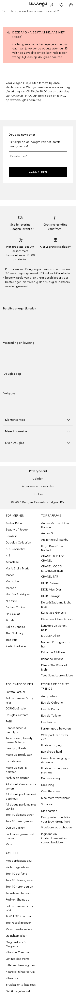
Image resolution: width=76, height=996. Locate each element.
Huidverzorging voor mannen (55, 770)
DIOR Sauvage (50, 596)
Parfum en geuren (17, 778)
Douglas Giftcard (17, 715)
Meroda (11, 588)
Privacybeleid (38, 471)
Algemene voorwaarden (38, 486)
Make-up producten (19, 754)
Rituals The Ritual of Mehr (54, 667)
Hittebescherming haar (21, 965)
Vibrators (12, 978)
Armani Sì (47, 533)
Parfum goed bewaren (56, 728)
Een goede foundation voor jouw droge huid (56, 819)
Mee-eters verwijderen (56, 798)
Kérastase (12, 562)
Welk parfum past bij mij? (55, 737)
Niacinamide (49, 811)
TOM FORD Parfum (18, 916)
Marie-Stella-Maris (17, 568)
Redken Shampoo (17, 899)
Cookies (37, 494)
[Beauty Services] (42, 5)
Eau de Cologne (52, 702)
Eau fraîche (48, 722)
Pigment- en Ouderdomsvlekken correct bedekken (54, 838)
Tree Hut (11, 640)
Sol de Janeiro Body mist (19, 700)
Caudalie (12, 536)
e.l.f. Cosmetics (16, 549)
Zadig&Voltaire (16, 646)
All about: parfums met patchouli (21, 796)
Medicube (12, 581)
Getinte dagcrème (18, 959)
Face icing (47, 785)
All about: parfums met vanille (21, 807)
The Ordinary (14, 633)
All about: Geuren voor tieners (21, 786)
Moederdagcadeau (19, 860)
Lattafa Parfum (15, 692)
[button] (38, 419)
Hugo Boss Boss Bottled (52, 548)
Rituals (10, 620)
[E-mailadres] (38, 156)
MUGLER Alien (50, 636)
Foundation (13, 761)
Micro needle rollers (19, 929)
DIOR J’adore (50, 583)
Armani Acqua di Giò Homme (55, 525)
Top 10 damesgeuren (20, 814)
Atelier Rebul (14, 523)
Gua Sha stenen (51, 791)
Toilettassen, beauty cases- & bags (19, 740)
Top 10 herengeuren (19, 821)
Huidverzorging (51, 745)
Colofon (37, 478)
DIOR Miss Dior (51, 589)
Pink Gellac (13, 614)
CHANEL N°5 (49, 576)
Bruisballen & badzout (20, 984)
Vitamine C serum (17, 952)
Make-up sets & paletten (16, 770)
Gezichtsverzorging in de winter (55, 760)
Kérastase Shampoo (19, 893)
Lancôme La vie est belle (54, 628)
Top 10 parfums (16, 873)
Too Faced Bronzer (18, 922)
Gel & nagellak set (18, 991)
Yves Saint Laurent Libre (57, 675)
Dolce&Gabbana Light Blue (56, 605)
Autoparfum (49, 696)
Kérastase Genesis (53, 612)
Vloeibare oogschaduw (56, 827)
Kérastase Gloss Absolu (57, 619)
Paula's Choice (15, 607)
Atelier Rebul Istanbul (55, 539)
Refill (9, 721)
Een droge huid (51, 751)
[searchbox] (38, 11)
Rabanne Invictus (52, 659)
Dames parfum (15, 827)
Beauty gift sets (16, 748)
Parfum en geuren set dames (20, 836)
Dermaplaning (50, 778)
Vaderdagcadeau (17, 867)
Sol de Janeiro (15, 627)
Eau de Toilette (51, 715)
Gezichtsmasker (16, 935)
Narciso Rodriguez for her (56, 644)
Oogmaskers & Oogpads (16, 944)
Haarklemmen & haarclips (16, 730)
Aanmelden (38, 172)
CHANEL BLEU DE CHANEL (53, 558)
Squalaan (47, 804)
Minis (9, 844)
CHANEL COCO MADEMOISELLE (52, 568)
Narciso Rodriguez (18, 594)
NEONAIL (12, 601)
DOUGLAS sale (16, 708)
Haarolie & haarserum (20, 972)
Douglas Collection (18, 542)
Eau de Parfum (51, 709)
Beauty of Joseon (17, 529)
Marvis (10, 575)
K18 (8, 555)
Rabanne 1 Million (53, 652)
